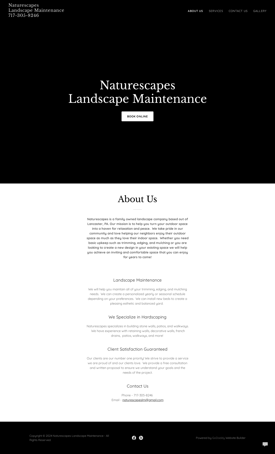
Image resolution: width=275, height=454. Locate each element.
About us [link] (195, 11)
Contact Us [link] (238, 11)
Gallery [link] (260, 11)
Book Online (137, 116)
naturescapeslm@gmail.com (142, 400)
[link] (53, 16)
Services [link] (216, 11)
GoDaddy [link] (218, 438)
